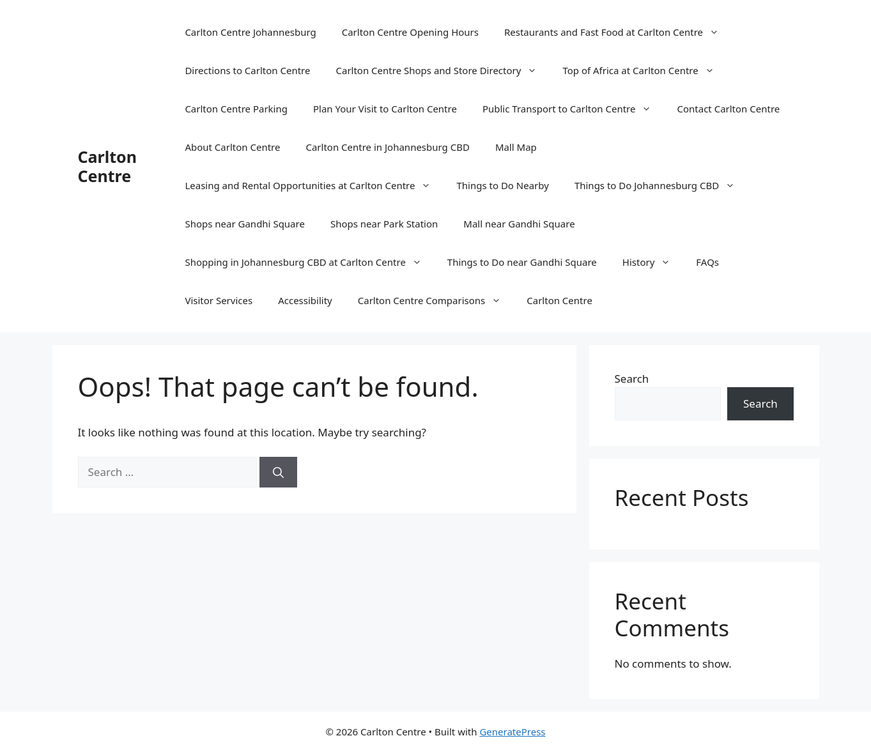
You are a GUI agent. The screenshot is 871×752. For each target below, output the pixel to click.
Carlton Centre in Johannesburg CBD (387, 147)
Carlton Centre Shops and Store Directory (442, 70)
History (653, 262)
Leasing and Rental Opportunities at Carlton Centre (314, 185)
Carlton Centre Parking (236, 108)
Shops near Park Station (384, 223)
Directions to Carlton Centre (247, 70)
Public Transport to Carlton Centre (573, 108)
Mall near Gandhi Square (518, 223)
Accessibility (305, 300)
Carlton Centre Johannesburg (250, 32)
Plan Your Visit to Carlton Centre (385, 108)
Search (632, 378)
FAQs (707, 262)
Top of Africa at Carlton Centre (644, 70)
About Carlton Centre (232, 147)
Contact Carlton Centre (728, 108)
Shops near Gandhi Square (245, 223)
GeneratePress (512, 731)
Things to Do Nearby (502, 185)
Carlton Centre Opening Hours (410, 32)
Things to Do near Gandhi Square (522, 262)
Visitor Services (218, 300)
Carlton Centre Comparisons (436, 300)
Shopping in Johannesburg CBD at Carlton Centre (309, 262)
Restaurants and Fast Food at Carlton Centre (618, 32)
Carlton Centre (107, 166)
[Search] (278, 472)
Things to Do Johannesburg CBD (661, 185)
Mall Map (516, 147)
